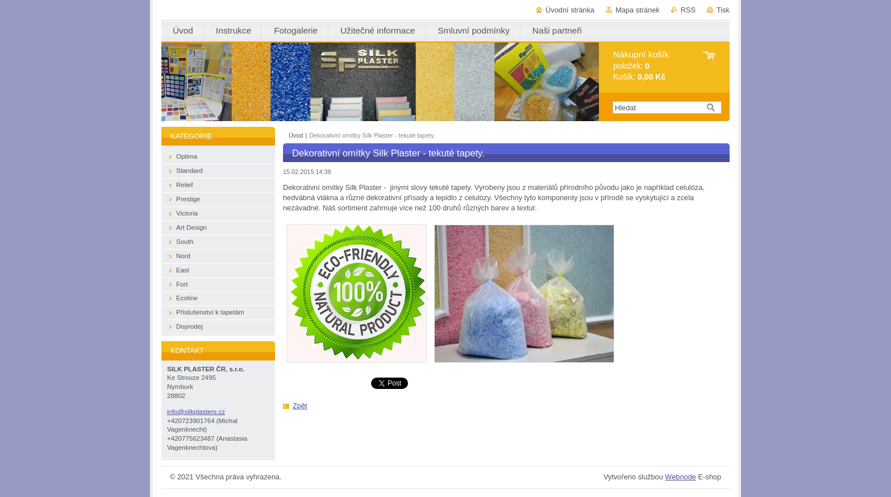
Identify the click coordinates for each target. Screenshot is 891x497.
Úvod (296, 135)
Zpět (300, 405)
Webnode (680, 477)
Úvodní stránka (570, 10)
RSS (688, 10)
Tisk (723, 10)
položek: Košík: (641, 65)
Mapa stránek (637, 10)
